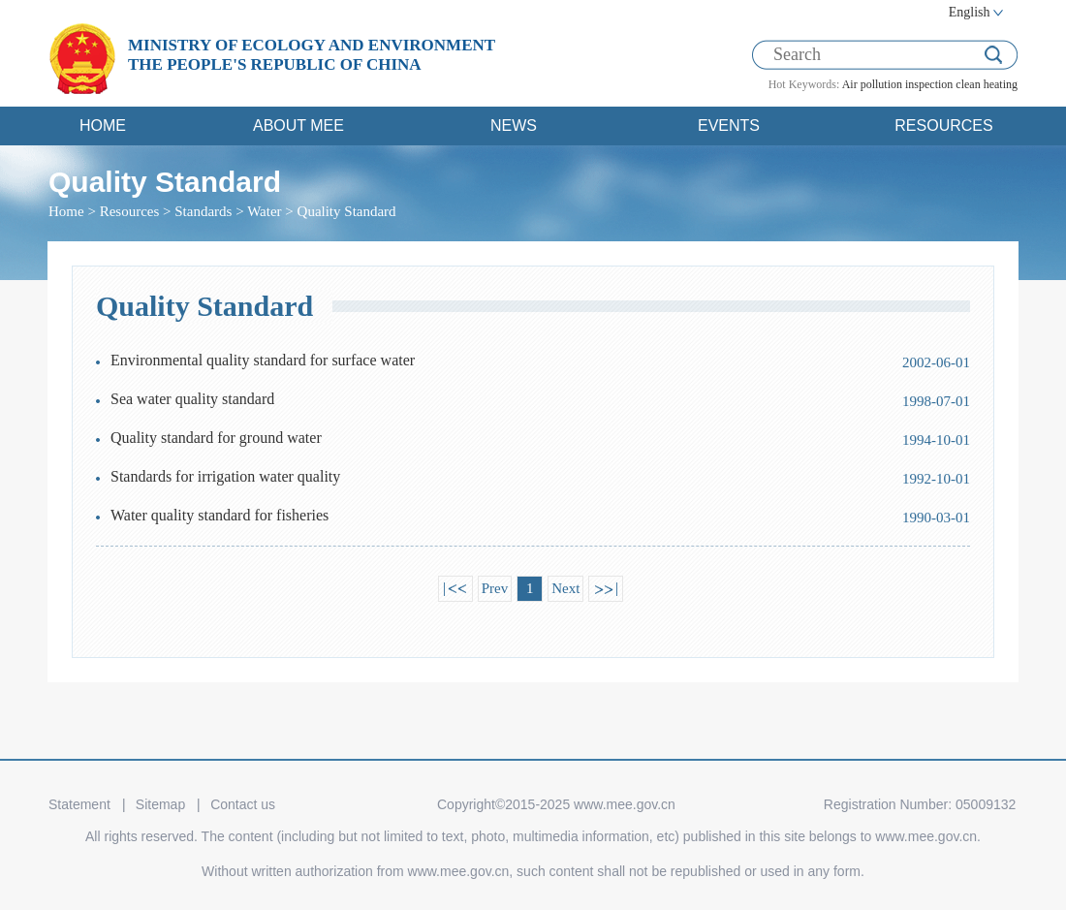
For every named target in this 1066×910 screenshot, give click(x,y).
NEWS (513, 125)
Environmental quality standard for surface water (262, 360)
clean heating (987, 84)
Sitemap (160, 804)
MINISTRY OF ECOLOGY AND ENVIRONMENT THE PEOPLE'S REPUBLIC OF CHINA (311, 55)
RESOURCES (943, 125)
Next (565, 588)
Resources (130, 211)
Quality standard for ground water (216, 437)
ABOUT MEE (298, 125)
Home (66, 211)
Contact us (242, 804)
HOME (102, 125)
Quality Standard (347, 211)
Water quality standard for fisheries (219, 515)
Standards (203, 211)
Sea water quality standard (192, 399)
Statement (79, 804)
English (969, 12)
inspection (929, 84)
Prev (495, 588)
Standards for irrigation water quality (225, 476)
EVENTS (729, 125)
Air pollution (872, 84)
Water (264, 211)
